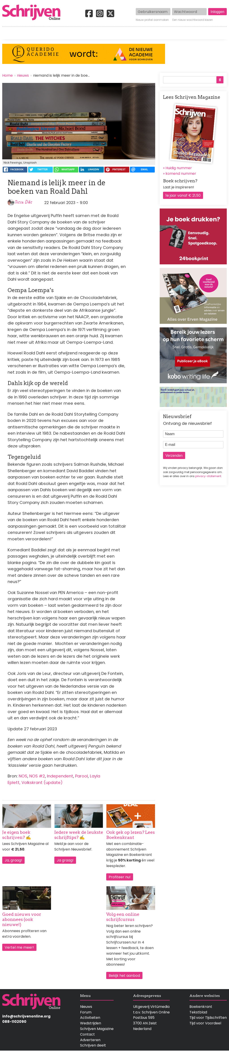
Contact (219, 33)
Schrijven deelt (93, 1045)
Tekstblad (198, 1012)
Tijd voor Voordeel (205, 1023)
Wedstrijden (102, 33)
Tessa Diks (23, 202)
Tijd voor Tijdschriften (208, 1017)
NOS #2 (37, 776)
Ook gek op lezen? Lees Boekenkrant (130, 835)
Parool (81, 776)
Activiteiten (137, 33)
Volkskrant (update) (42, 782)
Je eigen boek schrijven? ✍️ (16, 835)
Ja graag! (65, 860)
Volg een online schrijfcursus (122, 917)
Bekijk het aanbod (124, 975)
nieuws (23, 75)
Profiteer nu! (120, 877)
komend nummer (180, 173)
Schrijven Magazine (97, 1028)
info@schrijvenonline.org (26, 1016)
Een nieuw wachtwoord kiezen (192, 20)
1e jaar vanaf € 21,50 (183, 195)
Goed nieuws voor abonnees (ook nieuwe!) (21, 919)
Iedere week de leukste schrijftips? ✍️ (78, 835)
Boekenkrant (200, 1006)
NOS (23, 776)
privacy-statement (208, 476)
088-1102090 (14, 1021)
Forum (85, 1012)
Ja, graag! (13, 860)
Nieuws (86, 1006)
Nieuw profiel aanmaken (152, 20)
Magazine (170, 33)
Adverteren (90, 1039)
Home (7, 33)
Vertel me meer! (19, 947)
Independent (60, 776)
